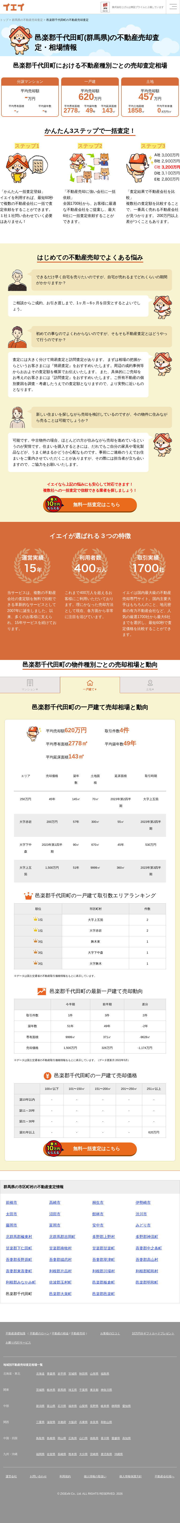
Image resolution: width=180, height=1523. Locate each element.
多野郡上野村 (103, 1239)
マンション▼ (30, 685)
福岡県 (40, 1456)
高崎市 (54, 1205)
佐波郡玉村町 (60, 1285)
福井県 (72, 1408)
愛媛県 (116, 1440)
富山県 (51, 1408)
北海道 (40, 1376)
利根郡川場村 (103, 1273)
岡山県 (62, 1440)
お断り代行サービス (18, 1345)
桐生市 (98, 1205)
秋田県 (83, 1376)
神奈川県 (106, 1392)
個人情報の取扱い (95, 1478)
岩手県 (62, 1376)
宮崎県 (94, 1456)
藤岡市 (11, 1228)
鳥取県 (40, 1440)
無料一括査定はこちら (82, 505)
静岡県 (116, 1408)
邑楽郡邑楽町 (103, 1296)
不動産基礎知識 (15, 1335)
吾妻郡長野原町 (19, 1262)
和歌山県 (106, 1424)
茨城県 (40, 1392)
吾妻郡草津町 (103, 1262)
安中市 (98, 1228)
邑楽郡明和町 (147, 1285)
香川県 (105, 1440)
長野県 (94, 1408)
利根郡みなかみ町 (21, 1285)
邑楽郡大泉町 (60, 1296)
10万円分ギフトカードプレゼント (153, 1335)
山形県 (94, 1376)
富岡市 (54, 1228)
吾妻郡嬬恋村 (60, 1262)
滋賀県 (51, 1424)
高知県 (126, 1440)
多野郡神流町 (147, 1239)
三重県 (40, 1424)
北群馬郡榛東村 (19, 1239)
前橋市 (11, 1205)
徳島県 (94, 1440)
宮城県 (72, 1376)
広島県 (72, 1440)
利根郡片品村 (60, 1273)
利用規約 (65, 1478)
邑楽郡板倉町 (103, 1285)
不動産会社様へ (164, 1478)
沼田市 (54, 1216)
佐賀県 (51, 1456)
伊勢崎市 (143, 1205)
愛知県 (126, 1408)
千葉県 (83, 1392)
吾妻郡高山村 (147, 1262)
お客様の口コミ (110, 1335)
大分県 (83, 1456)
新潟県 (40, 1408)
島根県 (51, 1440)
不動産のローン (39, 1335)
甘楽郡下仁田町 (19, 1250)
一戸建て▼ (90, 685)
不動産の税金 (60, 1335)
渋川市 (141, 1216)
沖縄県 (118, 1456)
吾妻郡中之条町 (149, 1250)
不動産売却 (78, 1335)
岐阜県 (105, 1408)
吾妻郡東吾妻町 (19, 1273)
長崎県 (62, 1456)
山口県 (83, 1440)
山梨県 (83, 1408)
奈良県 (94, 1424)
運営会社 (11, 1478)
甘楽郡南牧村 (60, 1250)
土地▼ (150, 685)
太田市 (11, 1216)
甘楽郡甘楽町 (103, 1250)
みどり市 (143, 1228)
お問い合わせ (38, 1478)
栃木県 (51, 1392)
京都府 (62, 1424)
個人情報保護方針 (130, 1478)
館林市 (98, 1216)
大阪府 (72, 1424)
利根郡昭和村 (147, 1273)
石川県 (62, 1408)
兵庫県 (83, 1424)
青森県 (51, 1376)
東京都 (94, 1392)
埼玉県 (72, 1392)
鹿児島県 (106, 1456)
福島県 (105, 1376)
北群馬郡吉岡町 (62, 1239)
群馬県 (62, 1392)
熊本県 (72, 1456)
